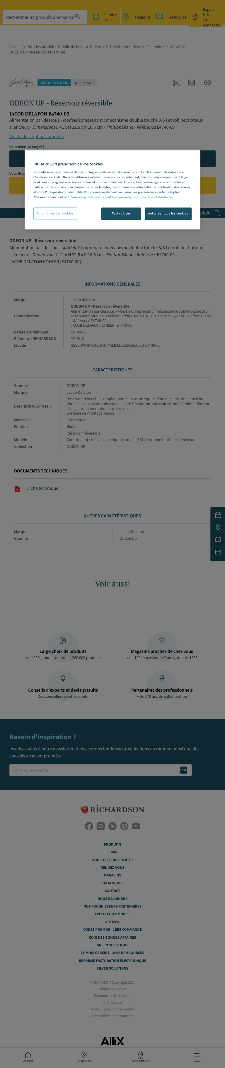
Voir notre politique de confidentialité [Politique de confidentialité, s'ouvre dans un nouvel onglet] (145, 198)
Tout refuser (121, 214)
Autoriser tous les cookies (168, 214)
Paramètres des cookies (55, 214)
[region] (112, 190)
